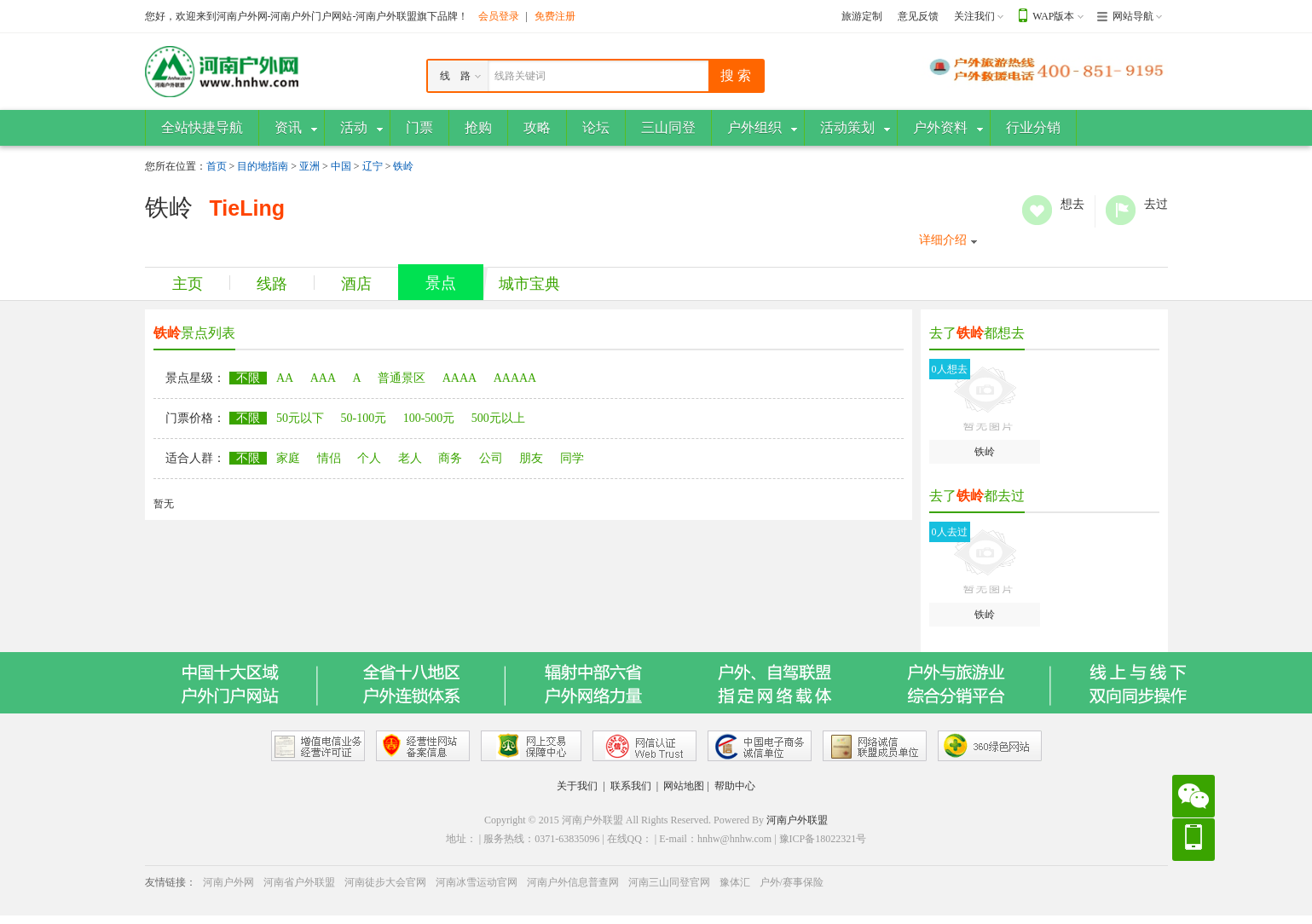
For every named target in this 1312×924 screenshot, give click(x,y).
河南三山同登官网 (669, 882)
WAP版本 (1053, 16)
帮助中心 (734, 786)
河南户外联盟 (797, 820)
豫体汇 (735, 882)
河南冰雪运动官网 (476, 882)
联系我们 (630, 786)
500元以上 (498, 418)
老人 (410, 458)
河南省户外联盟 (299, 882)
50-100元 (364, 418)
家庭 (288, 458)
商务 (450, 458)
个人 (369, 458)
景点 (440, 283)
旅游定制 (861, 16)
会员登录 (498, 16)
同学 (572, 458)
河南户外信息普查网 (573, 882)
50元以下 (300, 418)
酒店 (356, 283)
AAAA (459, 378)
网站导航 (1133, 16)
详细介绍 (943, 240)
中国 (341, 166)
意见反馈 (918, 16)
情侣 (329, 458)
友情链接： (170, 882)
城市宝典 (529, 283)
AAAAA (515, 378)
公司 (491, 458)
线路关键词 (520, 76)
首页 (216, 166)
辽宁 (372, 166)
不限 (248, 378)
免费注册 (555, 16)
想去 (1037, 210)
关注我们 (974, 16)
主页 (187, 283)
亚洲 (309, 166)
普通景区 (401, 378)
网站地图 (683, 786)
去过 (1121, 210)
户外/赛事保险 (792, 882)
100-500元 (429, 418)
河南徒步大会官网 (385, 882)
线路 (272, 283)
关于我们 (577, 786)
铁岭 (403, 166)
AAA (323, 378)
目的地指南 (262, 166)
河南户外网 (228, 882)
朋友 (531, 458)
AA (284, 378)
